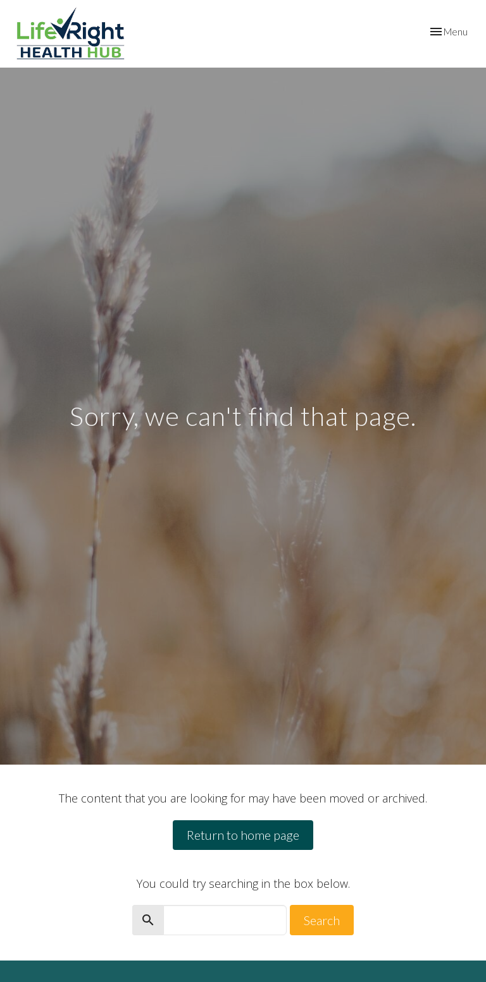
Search (322, 920)
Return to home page (243, 834)
